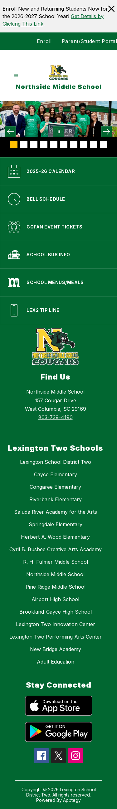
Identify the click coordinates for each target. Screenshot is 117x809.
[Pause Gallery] (58, 131)
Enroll (44, 41)
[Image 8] (83, 144)
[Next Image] (106, 131)
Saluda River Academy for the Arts (55, 512)
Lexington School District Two (55, 462)
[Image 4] (43, 144)
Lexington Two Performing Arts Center (55, 637)
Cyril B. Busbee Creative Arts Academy (55, 549)
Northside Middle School (55, 574)
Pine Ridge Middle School (55, 587)
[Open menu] (16, 75)
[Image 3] (33, 144)
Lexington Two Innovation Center (55, 624)
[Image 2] (23, 144)
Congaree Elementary (55, 487)
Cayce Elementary (55, 474)
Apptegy (72, 800)
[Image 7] (73, 144)
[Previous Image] (10, 131)
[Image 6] (63, 144)
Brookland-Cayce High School (55, 612)
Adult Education (55, 662)
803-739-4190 (55, 417)
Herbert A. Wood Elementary (55, 537)
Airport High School (55, 599)
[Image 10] (103, 144)
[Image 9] (93, 144)
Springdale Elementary (55, 524)
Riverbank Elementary (55, 499)
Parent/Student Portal (89, 41)
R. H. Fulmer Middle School (55, 562)
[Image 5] (53, 144)
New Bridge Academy (55, 649)
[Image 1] (13, 144)
